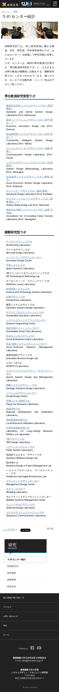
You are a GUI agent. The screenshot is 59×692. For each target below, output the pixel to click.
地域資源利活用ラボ (16, 420)
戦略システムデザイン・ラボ (21, 385)
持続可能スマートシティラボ (22, 328)
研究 (15, 12)
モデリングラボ (15, 489)
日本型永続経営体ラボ (18, 427)
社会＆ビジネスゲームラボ (20, 336)
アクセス (7, 607)
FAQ (5, 625)
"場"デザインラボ (15, 439)
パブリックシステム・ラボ (20, 447)
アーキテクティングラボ (19, 241)
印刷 (50, 528)
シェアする (10, 529)
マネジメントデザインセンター (22, 481)
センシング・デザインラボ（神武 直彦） (27, 191)
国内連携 (11, 573)
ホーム (6, 12)
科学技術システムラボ (18, 289)
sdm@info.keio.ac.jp (32, 660)
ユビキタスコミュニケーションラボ (25, 512)
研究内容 (11, 586)
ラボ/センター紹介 (16, 559)
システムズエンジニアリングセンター (26, 320)
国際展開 (11, 579)
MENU (55, 3)
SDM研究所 (12, 566)
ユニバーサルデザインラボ (20, 504)
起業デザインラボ (15, 296)
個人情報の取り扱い (13, 598)
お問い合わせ (10, 616)
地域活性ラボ (13, 408)
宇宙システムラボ (15, 265)
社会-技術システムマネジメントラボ (26, 344)
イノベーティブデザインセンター (24, 257)
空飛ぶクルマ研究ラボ (18, 400)
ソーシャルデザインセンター (21, 393)
